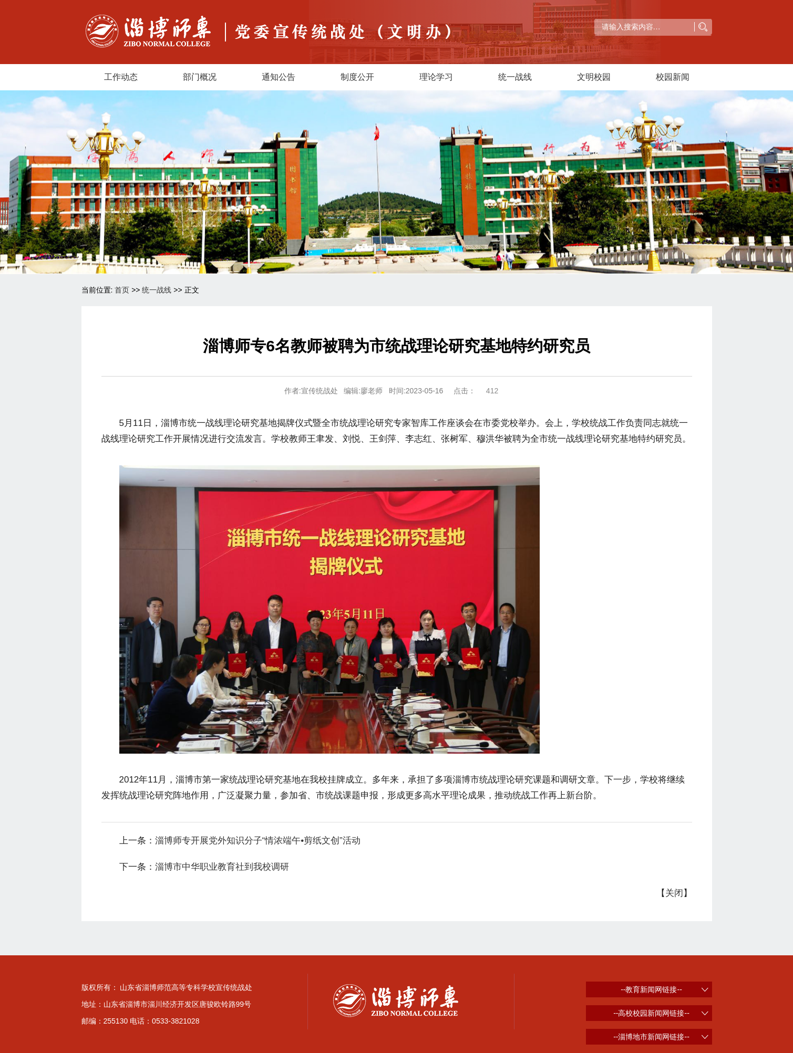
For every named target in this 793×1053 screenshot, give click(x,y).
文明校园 (594, 76)
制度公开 (357, 76)
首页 (122, 290)
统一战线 (515, 76)
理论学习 (436, 76)
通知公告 (278, 76)
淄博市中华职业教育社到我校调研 (222, 867)
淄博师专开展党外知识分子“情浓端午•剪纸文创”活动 (258, 841)
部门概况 (200, 76)
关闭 (674, 893)
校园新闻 (672, 76)
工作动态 (121, 76)
